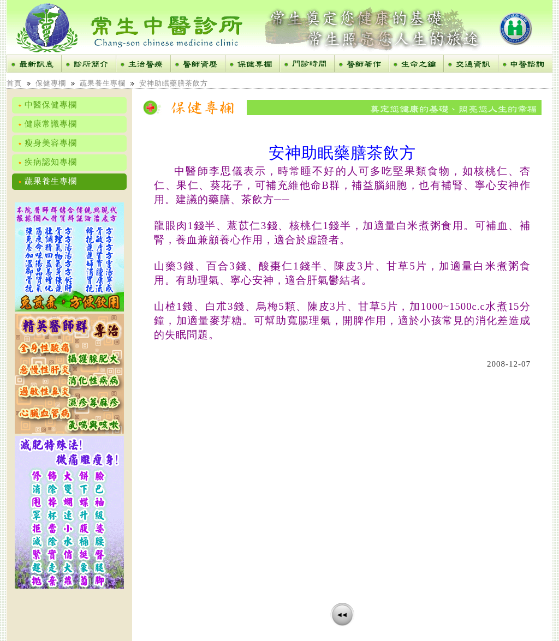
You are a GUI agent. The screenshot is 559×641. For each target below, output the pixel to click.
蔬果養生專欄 (103, 83)
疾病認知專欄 (47, 162)
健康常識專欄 (47, 123)
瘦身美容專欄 (47, 143)
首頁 (14, 83)
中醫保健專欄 (47, 104)
